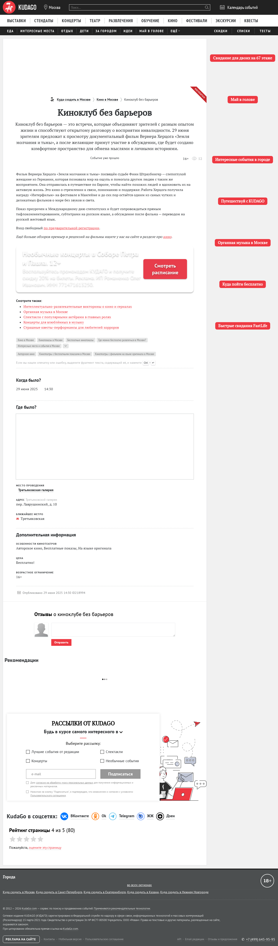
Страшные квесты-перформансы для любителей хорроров (71, 327)
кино (167, 236)
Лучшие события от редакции (55, 751)
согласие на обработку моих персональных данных (64, 782)
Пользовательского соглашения (48, 795)
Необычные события (122, 760)
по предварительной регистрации (71, 228)
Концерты (39, 760)
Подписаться (120, 774)
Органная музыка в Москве (45, 312)
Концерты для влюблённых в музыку (53, 322)
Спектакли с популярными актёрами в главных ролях (67, 317)
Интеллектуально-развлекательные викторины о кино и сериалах (77, 306)
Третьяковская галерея (35, 490)
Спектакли (114, 751)
